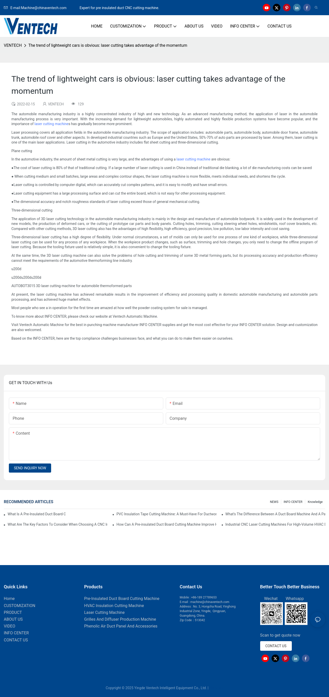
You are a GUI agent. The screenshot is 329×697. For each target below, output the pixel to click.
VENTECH (13, 45)
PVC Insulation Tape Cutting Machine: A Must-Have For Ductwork (166, 514)
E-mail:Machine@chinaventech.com (41, 8)
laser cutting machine (51, 124)
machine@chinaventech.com (209, 602)
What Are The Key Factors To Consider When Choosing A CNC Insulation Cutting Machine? (57, 524)
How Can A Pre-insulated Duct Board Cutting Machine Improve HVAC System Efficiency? (166, 524)
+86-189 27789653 (204, 597)
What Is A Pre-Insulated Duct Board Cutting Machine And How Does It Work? (37, 514)
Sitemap (216, 688)
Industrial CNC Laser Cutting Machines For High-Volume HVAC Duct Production (275, 524)
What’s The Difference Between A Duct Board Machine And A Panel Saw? (275, 514)
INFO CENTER (293, 502)
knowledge (315, 502)
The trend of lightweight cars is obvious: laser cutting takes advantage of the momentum (107, 45)
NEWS (274, 502)
